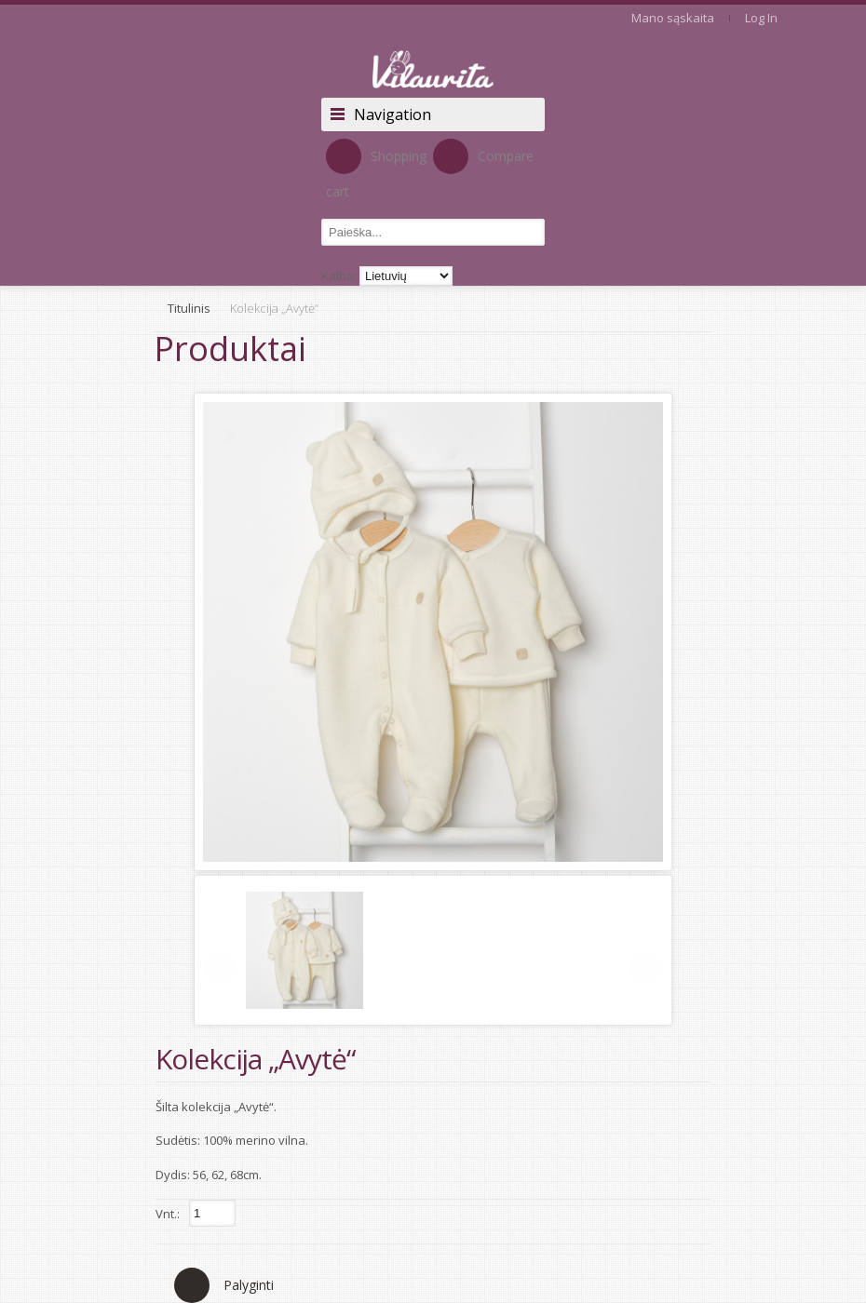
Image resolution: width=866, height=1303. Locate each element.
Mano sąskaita (672, 17)
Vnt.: (168, 1213)
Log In (761, 17)
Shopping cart (376, 169)
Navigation (392, 114)
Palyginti (248, 1285)
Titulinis (189, 308)
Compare (483, 156)
